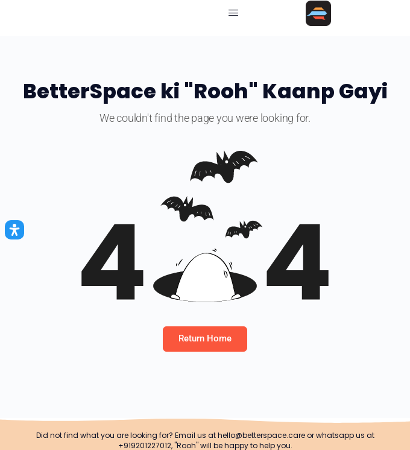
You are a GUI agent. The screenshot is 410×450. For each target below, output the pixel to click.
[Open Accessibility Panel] (14, 229)
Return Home (205, 338)
